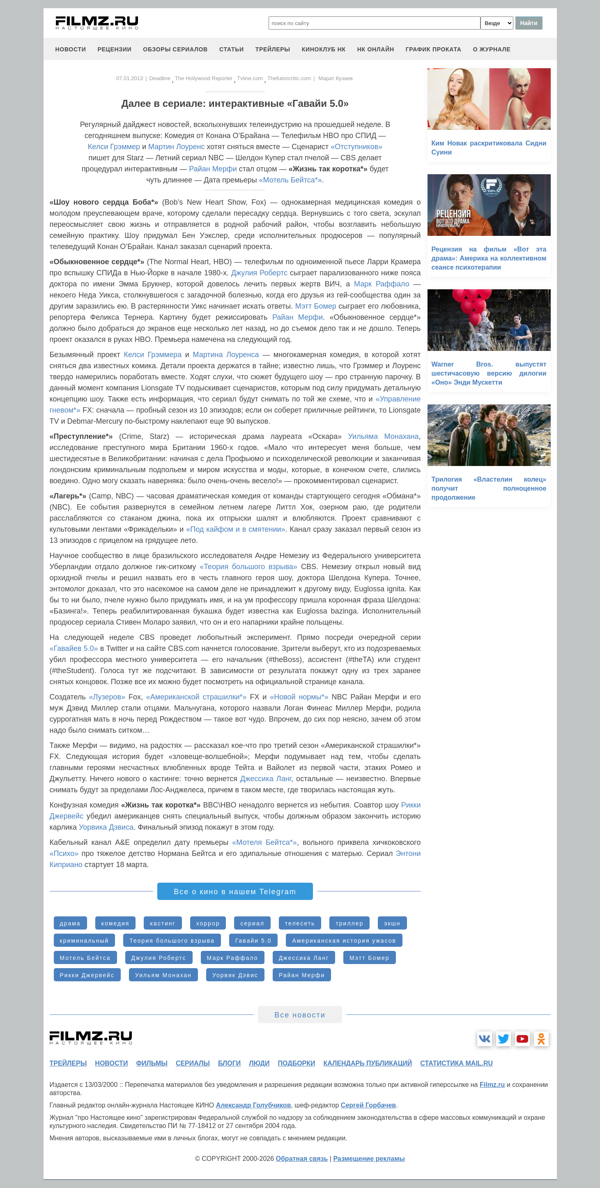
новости (70, 49)
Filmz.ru (492, 1084)
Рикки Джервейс (87, 975)
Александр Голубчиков (253, 1105)
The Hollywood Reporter (203, 78)
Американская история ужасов (344, 940)
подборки (296, 1063)
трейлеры (272, 49)
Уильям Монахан (163, 975)
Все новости (300, 1015)
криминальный (84, 940)
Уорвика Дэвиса (106, 827)
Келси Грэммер (114, 147)
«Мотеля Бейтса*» (264, 842)
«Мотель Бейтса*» (290, 180)
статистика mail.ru (456, 1063)
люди (259, 1063)
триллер (349, 923)
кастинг (162, 923)
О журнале (492, 49)
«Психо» (64, 853)
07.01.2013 (129, 78)
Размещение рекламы (369, 1158)
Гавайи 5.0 (253, 940)
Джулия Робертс (259, 273)
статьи (231, 49)
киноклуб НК (324, 49)
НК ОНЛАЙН (375, 49)
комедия (115, 923)
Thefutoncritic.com (289, 78)
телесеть (300, 923)
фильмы (151, 1063)
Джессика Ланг (265, 779)
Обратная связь (302, 1158)
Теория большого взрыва (171, 940)
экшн (392, 923)
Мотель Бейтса (85, 958)
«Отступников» (356, 147)
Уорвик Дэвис (235, 975)
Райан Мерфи (213, 169)
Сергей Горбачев (368, 1105)
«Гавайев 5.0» (74, 648)
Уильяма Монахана (383, 436)
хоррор (208, 923)
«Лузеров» (107, 697)
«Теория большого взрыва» (248, 567)
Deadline (159, 78)
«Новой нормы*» (299, 697)
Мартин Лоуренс (176, 147)
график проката (434, 49)
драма (70, 923)
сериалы (193, 1063)
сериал (252, 923)
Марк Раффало (381, 284)
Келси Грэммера (153, 355)
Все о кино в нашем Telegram (235, 892)
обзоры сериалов (175, 49)
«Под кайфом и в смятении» (235, 529)
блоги (229, 1063)
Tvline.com (250, 78)
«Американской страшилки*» (196, 697)
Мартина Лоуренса (226, 355)
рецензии (114, 49)
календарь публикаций (368, 1063)
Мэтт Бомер (315, 306)
